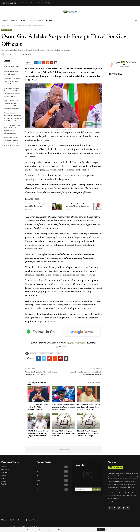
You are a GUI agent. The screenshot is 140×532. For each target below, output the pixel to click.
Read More (109, 529)
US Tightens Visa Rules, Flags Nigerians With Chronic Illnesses (12, 81)
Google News (16, 520)
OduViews (5, 470)
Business (39, 485)
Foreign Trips (33, 353)
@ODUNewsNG (63, 346)
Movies (3, 475)
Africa (3, 481)
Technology (51, 20)
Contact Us (29, 3)
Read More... (112, 502)
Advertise (37, 3)
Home (5, 20)
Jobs (4, 520)
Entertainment (36, 20)
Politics (24, 20)
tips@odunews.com (76, 342)
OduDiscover (6, 467)
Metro (38, 489)
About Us (22, 3)
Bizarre (4, 472)
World (3, 484)
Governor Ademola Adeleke (46, 353)
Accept (101, 530)
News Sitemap (32, 520)
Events (3, 478)
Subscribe (96, 489)
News (14, 20)
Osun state (59, 353)
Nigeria (9, 29)
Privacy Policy (46, 3)
